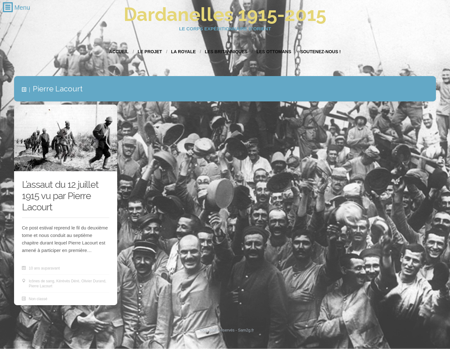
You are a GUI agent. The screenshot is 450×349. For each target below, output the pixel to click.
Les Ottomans (274, 51)
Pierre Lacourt (40, 286)
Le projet (150, 51)
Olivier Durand (93, 281)
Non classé (38, 299)
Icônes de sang (41, 281)
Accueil (118, 51)
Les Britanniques (226, 51)
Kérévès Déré (67, 281)
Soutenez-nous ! (320, 51)
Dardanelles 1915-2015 (225, 14)
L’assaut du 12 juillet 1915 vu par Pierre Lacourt (60, 196)
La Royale (183, 51)
